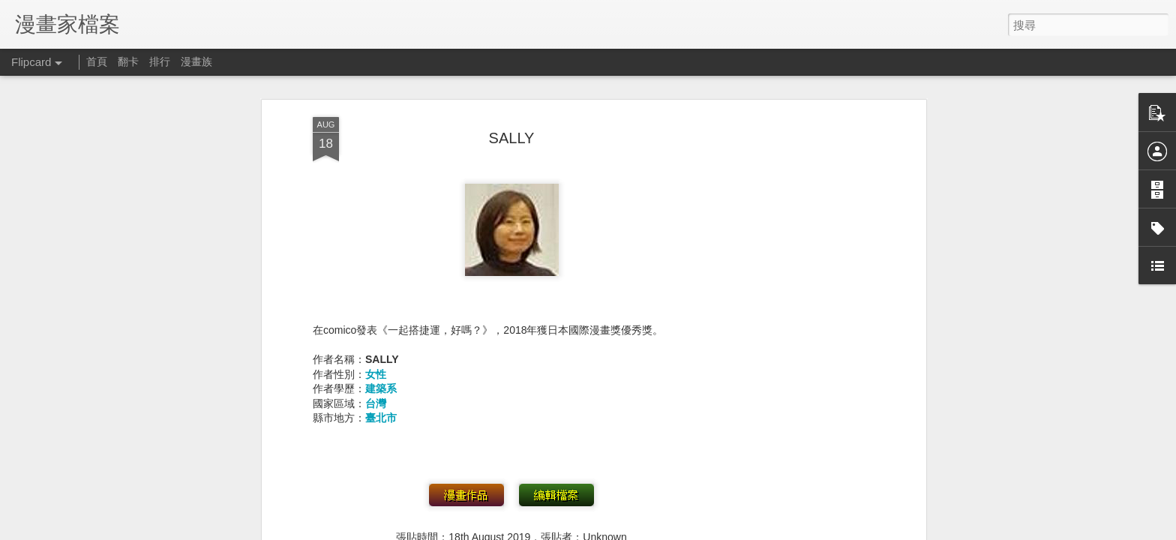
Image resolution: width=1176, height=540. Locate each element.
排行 (159, 62)
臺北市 (381, 244)
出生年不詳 (525, 385)
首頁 (96, 62)
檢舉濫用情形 (840, 530)
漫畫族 (196, 62)
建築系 (381, 215)
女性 (375, 200)
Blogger (797, 530)
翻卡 (128, 62)
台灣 (375, 230)
